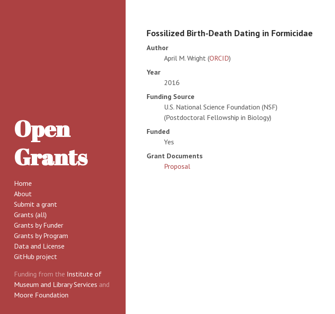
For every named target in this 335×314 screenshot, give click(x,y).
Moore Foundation (41, 294)
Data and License (39, 246)
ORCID (219, 58)
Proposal (177, 166)
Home (23, 183)
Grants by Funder (38, 225)
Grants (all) (30, 214)
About (23, 193)
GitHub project (35, 256)
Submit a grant (35, 204)
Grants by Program (41, 235)
